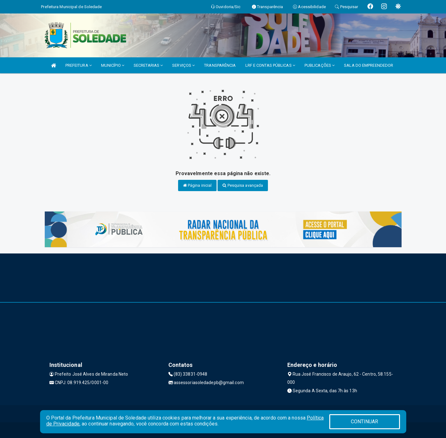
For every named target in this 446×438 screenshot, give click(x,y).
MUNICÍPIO (112, 65)
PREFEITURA (78, 65)
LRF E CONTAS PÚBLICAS (270, 65)
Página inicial (197, 185)
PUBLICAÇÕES (320, 65)
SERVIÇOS (183, 65)
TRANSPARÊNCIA (220, 65)
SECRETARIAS (148, 65)
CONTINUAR (364, 422)
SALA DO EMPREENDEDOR (368, 65)
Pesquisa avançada (243, 185)
